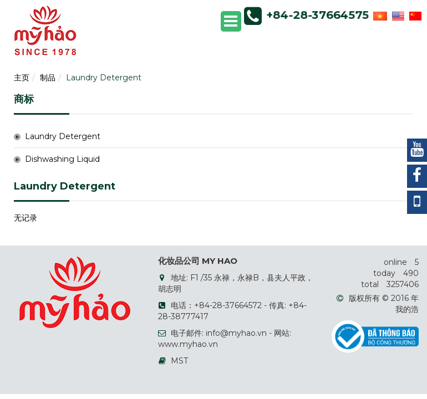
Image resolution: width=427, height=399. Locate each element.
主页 (21, 78)
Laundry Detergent (103, 78)
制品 (47, 78)
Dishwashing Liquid (62, 159)
